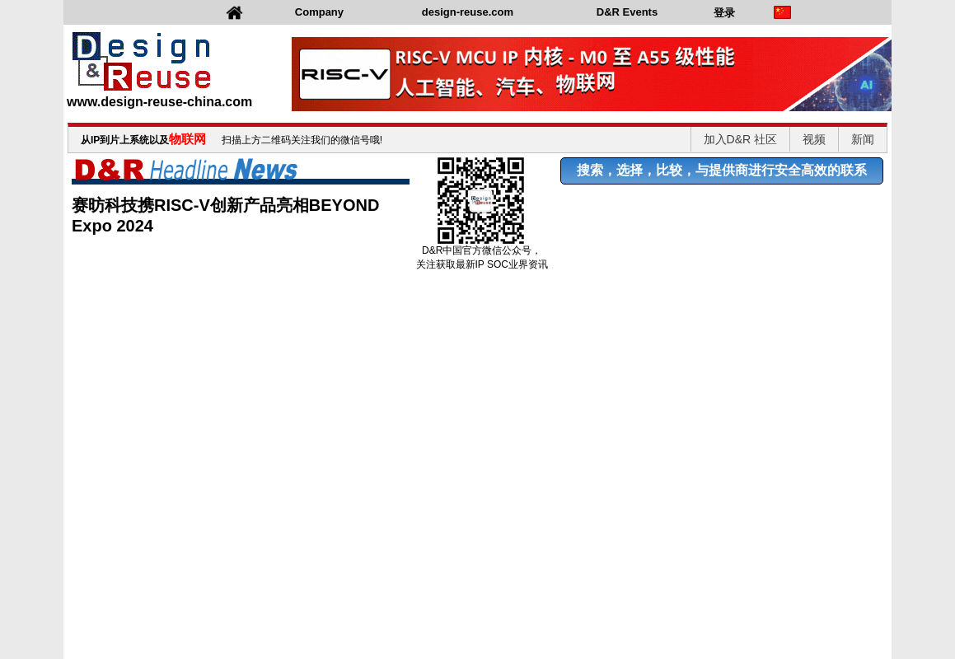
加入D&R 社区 (740, 139)
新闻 (862, 139)
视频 (814, 139)
